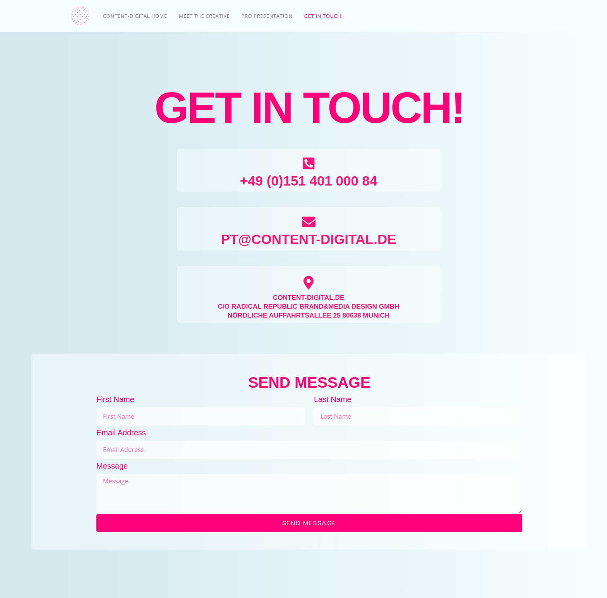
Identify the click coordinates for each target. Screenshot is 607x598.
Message (112, 466)
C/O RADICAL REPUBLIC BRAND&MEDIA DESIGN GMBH (308, 306)
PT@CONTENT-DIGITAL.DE (308, 238)
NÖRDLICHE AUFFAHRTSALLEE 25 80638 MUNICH (308, 315)
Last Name (333, 399)
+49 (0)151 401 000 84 (308, 180)
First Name (115, 399)
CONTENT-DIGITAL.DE (308, 297)
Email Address (121, 432)
